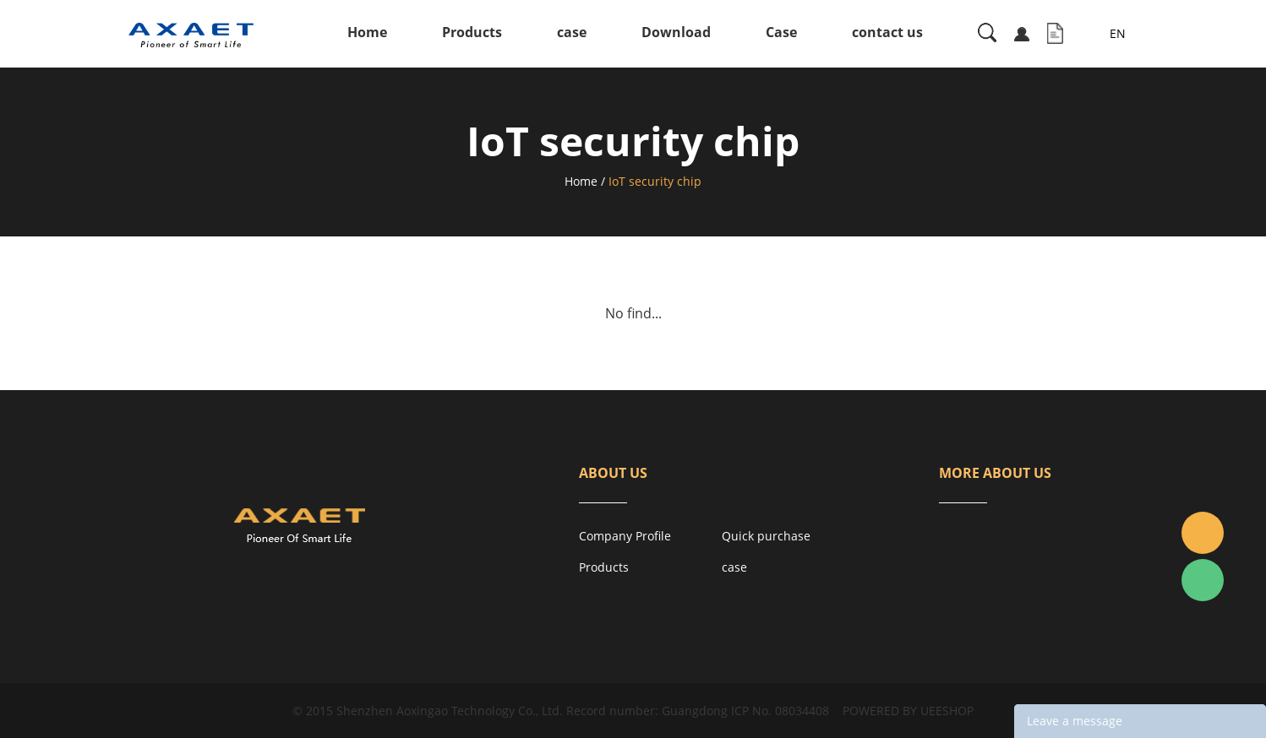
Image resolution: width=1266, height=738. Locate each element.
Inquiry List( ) (1055, 34)
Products (472, 32)
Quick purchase (766, 536)
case (572, 32)
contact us (887, 32)
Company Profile (625, 536)
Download (676, 32)
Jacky (1202, 533)
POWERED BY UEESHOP (908, 711)
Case (781, 32)
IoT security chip (654, 181)
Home (367, 32)
